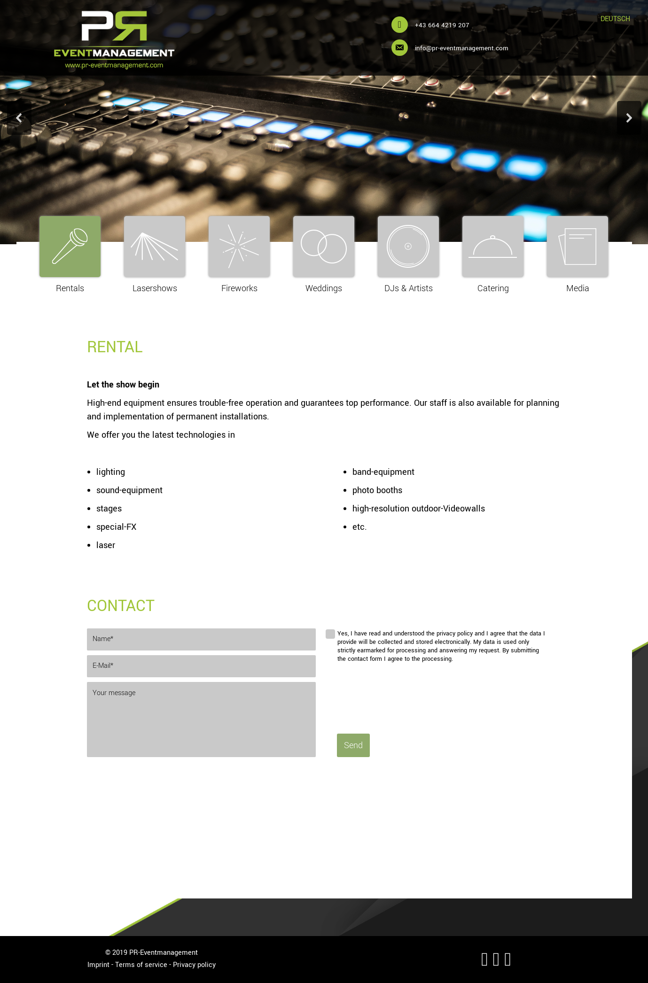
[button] (19, 118)
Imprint (98, 965)
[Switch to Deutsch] (615, 19)
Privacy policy (194, 965)
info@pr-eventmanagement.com (461, 48)
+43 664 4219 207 (442, 25)
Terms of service (141, 965)
